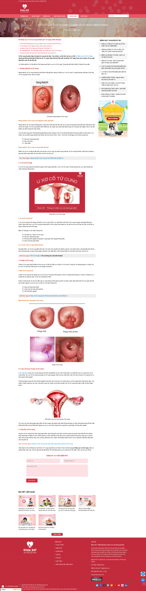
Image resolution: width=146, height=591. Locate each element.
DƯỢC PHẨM (35, 16)
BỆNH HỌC (46, 16)
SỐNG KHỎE (73, 16)
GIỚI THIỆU (84, 16)
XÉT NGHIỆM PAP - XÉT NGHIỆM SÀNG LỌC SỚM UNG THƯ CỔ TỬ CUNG (40, 50)
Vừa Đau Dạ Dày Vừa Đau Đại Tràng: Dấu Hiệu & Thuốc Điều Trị (38, 53)
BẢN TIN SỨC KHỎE (59, 16)
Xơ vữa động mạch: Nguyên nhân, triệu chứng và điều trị (36, 46)
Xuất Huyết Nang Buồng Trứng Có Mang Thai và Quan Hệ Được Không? (40, 43)
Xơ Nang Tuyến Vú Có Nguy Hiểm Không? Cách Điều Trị (35, 48)
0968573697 (43, 1)
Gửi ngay (32, 480)
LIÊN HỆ (58, 554)
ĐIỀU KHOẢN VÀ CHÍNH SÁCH (64, 564)
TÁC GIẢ (58, 558)
